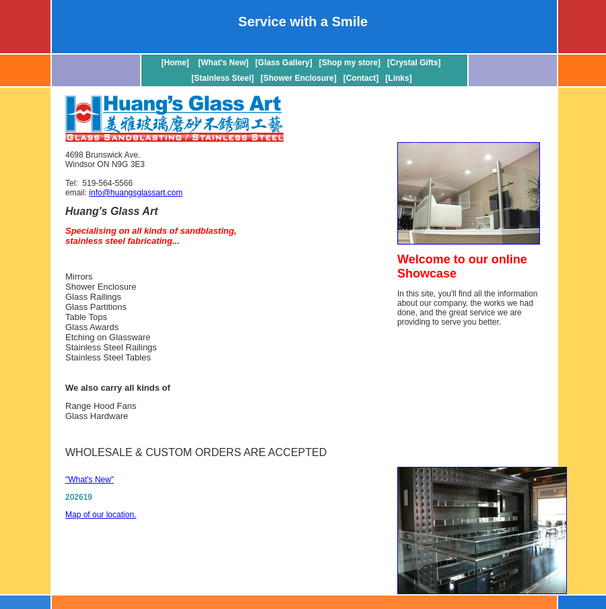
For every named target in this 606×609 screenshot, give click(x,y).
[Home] (177, 62)
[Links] (398, 78)
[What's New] (223, 62)
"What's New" (89, 479)
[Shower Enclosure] (299, 78)
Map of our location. (100, 514)
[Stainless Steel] (222, 78)
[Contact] (361, 78)
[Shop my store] (349, 62)
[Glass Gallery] (283, 62)
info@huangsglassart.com (135, 192)
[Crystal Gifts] (413, 62)
